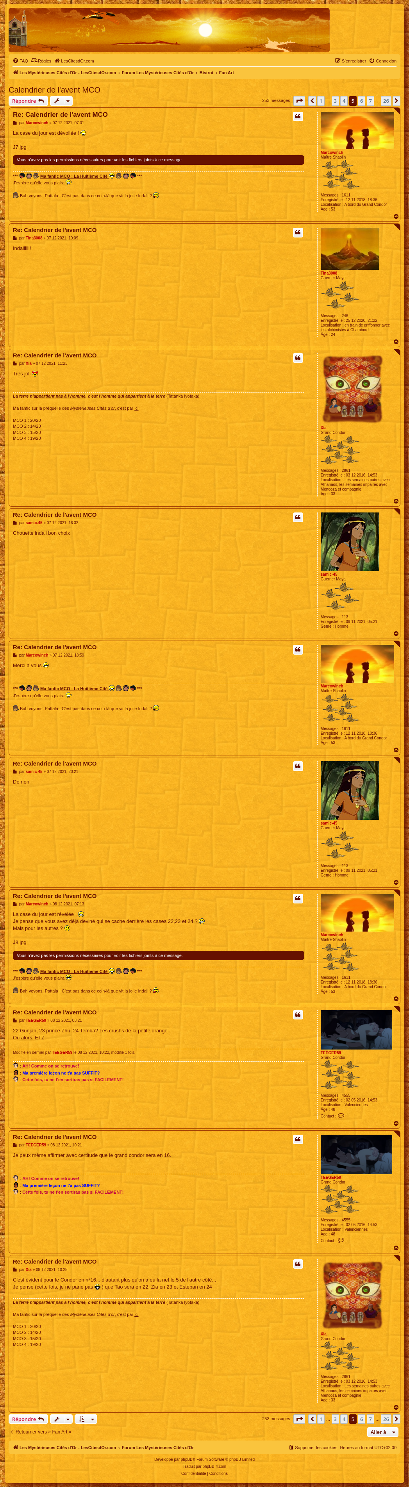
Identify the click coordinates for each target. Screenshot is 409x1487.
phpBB (187, 1459)
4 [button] (344, 100)
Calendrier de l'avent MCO (54, 90)
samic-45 (329, 574)
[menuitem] (20, 61)
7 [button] (370, 100)
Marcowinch (332, 152)
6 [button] (361, 100)
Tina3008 (329, 273)
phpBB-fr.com (215, 1466)
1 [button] (321, 100)
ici (136, 408)
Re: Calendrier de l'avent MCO (60, 114)
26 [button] (386, 100)
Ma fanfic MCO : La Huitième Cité (77, 176)
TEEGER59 (331, 1053)
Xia (324, 428)
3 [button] (335, 100)
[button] (299, 100)
